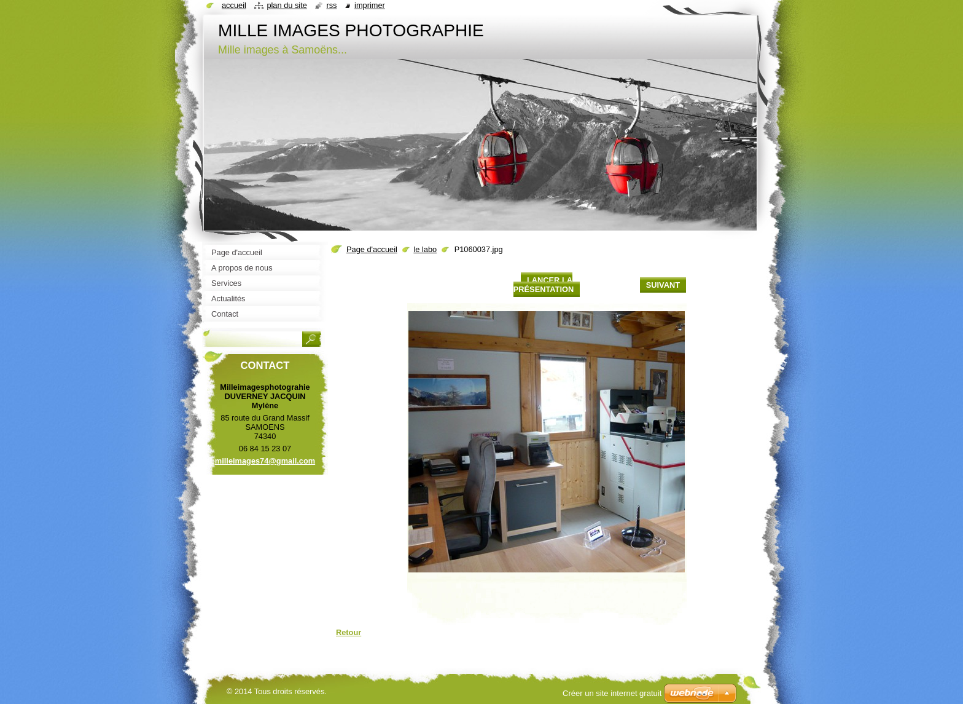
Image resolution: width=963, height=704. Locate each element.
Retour (348, 632)
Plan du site (286, 5)
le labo (425, 249)
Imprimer (369, 5)
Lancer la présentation (543, 284)
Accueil (234, 5)
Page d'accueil (371, 249)
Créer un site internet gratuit (612, 693)
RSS (331, 5)
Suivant (663, 285)
